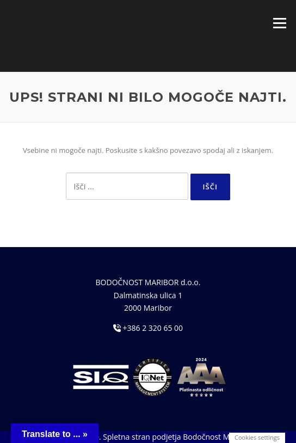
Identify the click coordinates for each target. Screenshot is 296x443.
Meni (279, 23)
